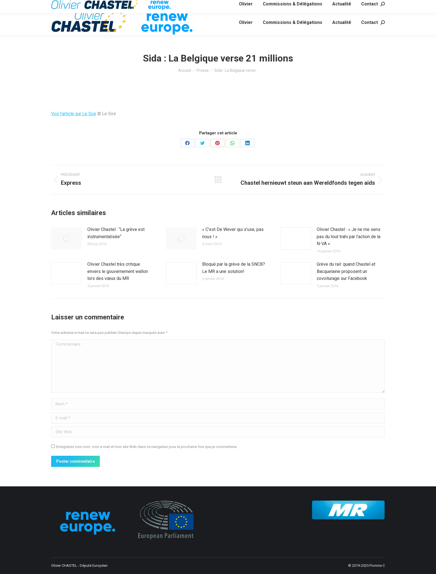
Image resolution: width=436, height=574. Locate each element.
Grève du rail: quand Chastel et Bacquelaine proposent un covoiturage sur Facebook (346, 271)
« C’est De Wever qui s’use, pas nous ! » (233, 233)
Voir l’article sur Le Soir (73, 113)
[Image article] (66, 238)
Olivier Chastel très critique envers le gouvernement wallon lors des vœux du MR (117, 271)
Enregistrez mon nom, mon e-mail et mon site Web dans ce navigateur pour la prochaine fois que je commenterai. (146, 447)
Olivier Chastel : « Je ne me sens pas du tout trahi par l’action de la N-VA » (348, 236)
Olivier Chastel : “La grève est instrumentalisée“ (116, 233)
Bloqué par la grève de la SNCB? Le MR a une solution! (233, 268)
